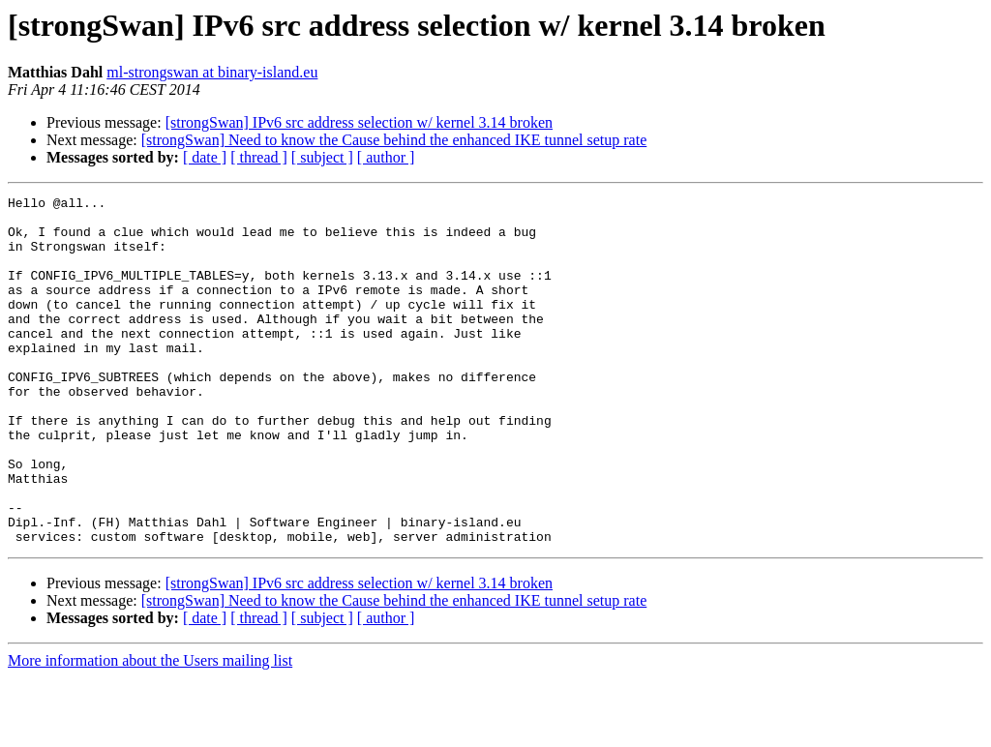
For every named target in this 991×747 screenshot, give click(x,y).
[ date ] (204, 157)
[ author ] (386, 157)
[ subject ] (322, 157)
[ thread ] (258, 157)
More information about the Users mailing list (150, 730)
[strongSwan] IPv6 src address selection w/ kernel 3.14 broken (359, 122)
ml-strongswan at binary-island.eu (211, 72)
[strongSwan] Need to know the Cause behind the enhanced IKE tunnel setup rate (394, 140)
